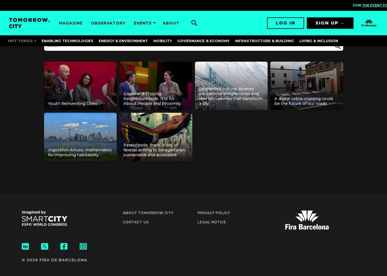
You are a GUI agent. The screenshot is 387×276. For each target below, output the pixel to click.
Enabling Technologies (67, 41)
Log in (285, 23)
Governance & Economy (203, 41)
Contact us (135, 222)
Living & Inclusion (318, 41)
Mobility (162, 41)
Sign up (327, 23)
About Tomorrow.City (148, 213)
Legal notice (212, 222)
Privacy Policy (214, 213)
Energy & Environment (123, 41)
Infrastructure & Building (264, 41)
